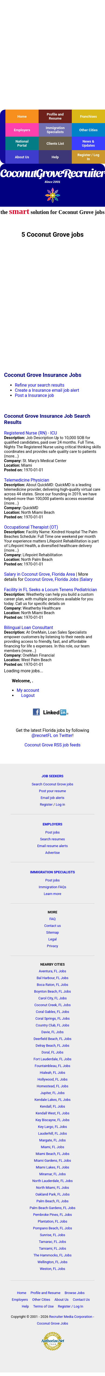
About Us (22, 157)
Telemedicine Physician (26, 480)
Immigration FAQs (52, 887)
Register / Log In (88, 157)
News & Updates (88, 143)
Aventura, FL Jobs (52, 971)
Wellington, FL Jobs (52, 1262)
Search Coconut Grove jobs (52, 784)
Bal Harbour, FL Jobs (53, 978)
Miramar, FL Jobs (52, 1174)
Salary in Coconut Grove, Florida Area (39, 574)
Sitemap (52, 932)
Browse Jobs (75, 1293)
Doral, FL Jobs (52, 1052)
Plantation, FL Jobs (52, 1221)
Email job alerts (53, 798)
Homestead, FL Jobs (52, 1086)
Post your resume (52, 791)
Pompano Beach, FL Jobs (52, 1228)
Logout (28, 695)
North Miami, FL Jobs (52, 1188)
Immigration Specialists (55, 130)
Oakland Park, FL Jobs (52, 1194)
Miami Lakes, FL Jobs (52, 1167)
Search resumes (52, 839)
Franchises (88, 116)
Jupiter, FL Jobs (52, 1093)
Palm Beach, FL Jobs (52, 1201)
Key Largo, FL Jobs (52, 1127)
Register (46, 804)
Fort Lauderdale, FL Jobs (52, 1059)
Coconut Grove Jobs (52, 1323)
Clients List (55, 143)
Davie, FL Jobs (52, 1032)
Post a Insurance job (34, 395)
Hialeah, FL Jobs (52, 1073)
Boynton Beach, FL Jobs (52, 991)
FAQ (52, 919)
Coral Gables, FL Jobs (52, 1012)
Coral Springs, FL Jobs (52, 1018)
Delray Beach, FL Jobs (52, 1045)
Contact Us (81, 1300)
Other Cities (88, 130)
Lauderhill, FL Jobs (52, 1133)
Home (21, 116)
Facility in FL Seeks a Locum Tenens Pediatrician (50, 589)
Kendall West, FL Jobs (52, 1113)
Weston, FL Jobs (52, 1269)
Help (55, 157)
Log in (60, 804)
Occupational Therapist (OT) (31, 527)
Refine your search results (39, 385)
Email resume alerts (52, 846)
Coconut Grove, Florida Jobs (52, 579)
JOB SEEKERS (52, 776)
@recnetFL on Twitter (52, 735)
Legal (52, 939)
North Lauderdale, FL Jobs (52, 1181)
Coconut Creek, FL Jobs (52, 1005)
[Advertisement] (50, 55)
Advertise (52, 853)
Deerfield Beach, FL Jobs (52, 1039)
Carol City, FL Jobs (52, 998)
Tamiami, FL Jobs (52, 1248)
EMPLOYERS (52, 824)
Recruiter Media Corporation (70, 1317)
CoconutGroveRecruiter (52, 176)
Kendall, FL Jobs (52, 1106)
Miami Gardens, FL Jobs (52, 1160)
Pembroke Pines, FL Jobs (52, 1215)
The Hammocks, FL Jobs (52, 1255)
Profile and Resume (55, 116)
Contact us (52, 926)
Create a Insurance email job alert (47, 390)
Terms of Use (43, 1306)
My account (28, 690)
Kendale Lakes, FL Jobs (53, 1100)
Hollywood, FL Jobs (52, 1079)
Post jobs (52, 832)
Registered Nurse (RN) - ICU (30, 433)
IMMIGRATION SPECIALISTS (52, 872)
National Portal (21, 143)
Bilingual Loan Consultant (28, 627)
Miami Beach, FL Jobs (52, 1154)
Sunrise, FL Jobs (52, 1235)
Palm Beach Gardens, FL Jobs (53, 1208)
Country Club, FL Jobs (52, 1025)
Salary (87, 579)
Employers (22, 130)
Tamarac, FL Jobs (52, 1242)
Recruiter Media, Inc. (52, 195)
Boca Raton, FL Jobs (52, 985)
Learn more (52, 894)
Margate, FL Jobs (52, 1140)
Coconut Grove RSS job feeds (53, 745)
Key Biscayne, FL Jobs (53, 1120)
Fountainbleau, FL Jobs (52, 1066)
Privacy (52, 946)
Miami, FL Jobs (52, 1147)
